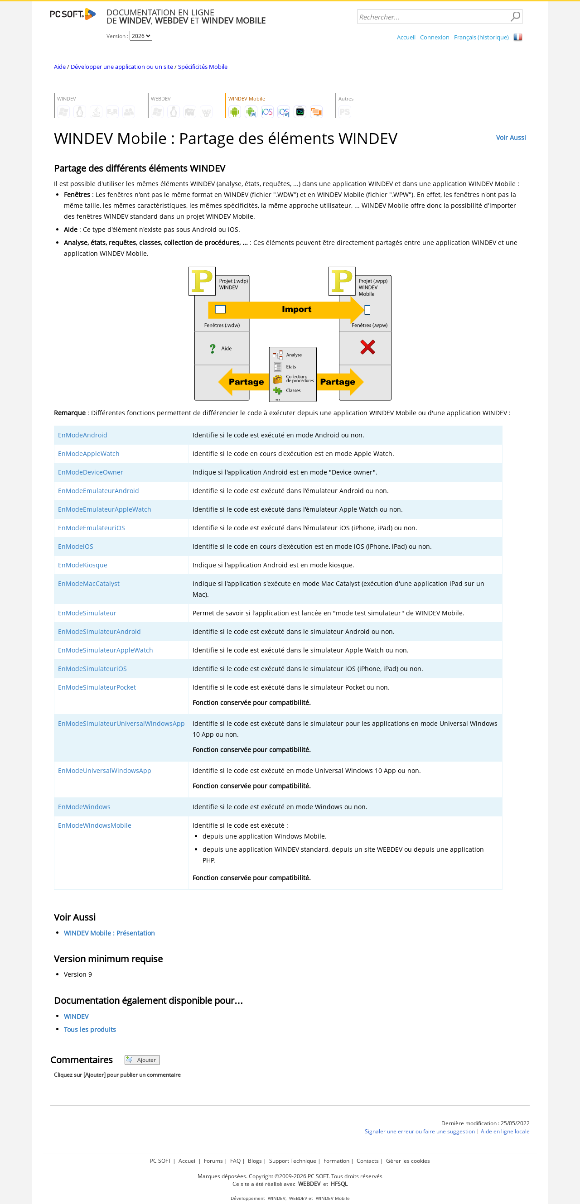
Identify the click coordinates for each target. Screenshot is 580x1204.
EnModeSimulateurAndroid (99, 631)
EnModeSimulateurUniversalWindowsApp (121, 723)
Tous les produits (90, 1029)
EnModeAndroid (82, 435)
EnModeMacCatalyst (89, 583)
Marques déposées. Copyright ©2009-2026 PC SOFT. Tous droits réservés (290, 1176)
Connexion (435, 37)
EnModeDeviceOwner (90, 472)
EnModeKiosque (82, 565)
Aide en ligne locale (505, 1131)
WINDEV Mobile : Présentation (109, 933)
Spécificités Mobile (202, 66)
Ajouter (141, 1060)
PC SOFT (160, 1161)
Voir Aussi (511, 137)
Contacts (368, 1161)
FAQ (235, 1161)
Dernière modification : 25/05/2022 (485, 1123)
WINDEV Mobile (333, 1198)
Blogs (255, 1161)
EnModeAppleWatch (89, 453)
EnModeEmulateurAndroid (98, 490)
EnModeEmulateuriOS (91, 527)
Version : (118, 36)
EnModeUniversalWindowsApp (104, 770)
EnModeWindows (84, 806)
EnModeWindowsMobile (94, 825)
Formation (336, 1161)
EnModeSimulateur (87, 613)
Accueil (406, 37)
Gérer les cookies (408, 1161)
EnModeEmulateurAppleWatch (104, 509)
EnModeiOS (75, 546)
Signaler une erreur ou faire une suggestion (420, 1131)
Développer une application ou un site (122, 66)
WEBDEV (298, 1198)
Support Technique (292, 1161)
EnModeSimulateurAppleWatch (105, 650)
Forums (213, 1161)
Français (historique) (481, 37)
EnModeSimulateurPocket (97, 687)
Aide (60, 66)
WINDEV (76, 1016)
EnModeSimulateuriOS (92, 668)
